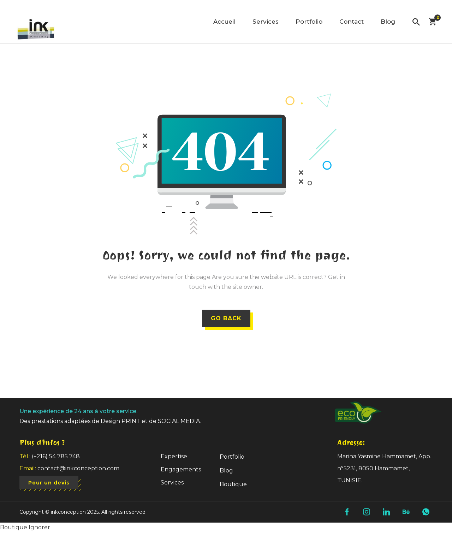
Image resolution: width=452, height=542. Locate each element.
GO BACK (226, 318)
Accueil (224, 21)
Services (265, 21)
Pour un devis (49, 483)
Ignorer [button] (39, 527)
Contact (351, 21)
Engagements (181, 469)
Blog (388, 21)
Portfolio (309, 21)
